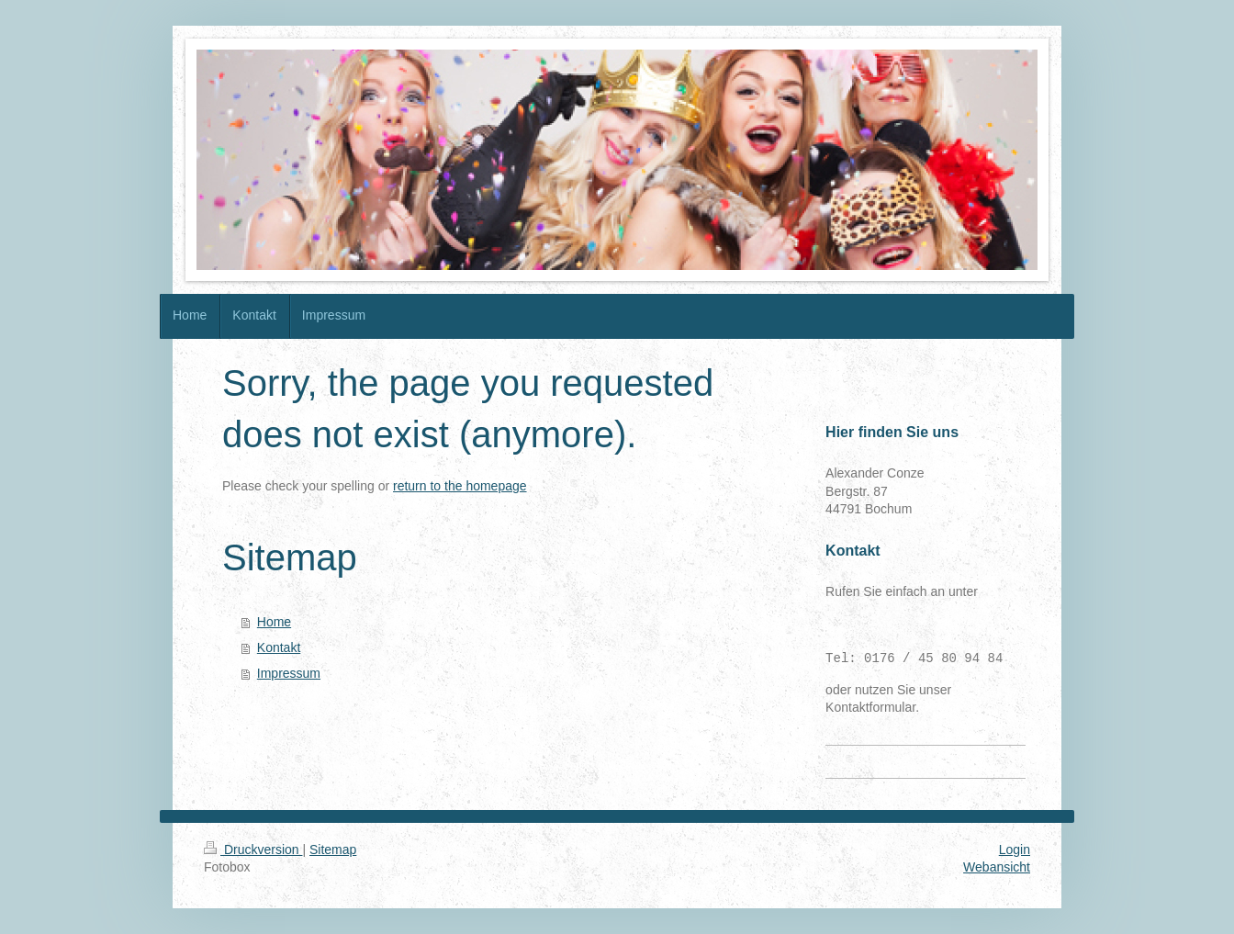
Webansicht (996, 867)
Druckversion (253, 849)
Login (1014, 849)
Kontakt (278, 647)
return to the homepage (460, 485)
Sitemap (332, 849)
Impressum (288, 673)
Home (274, 621)
